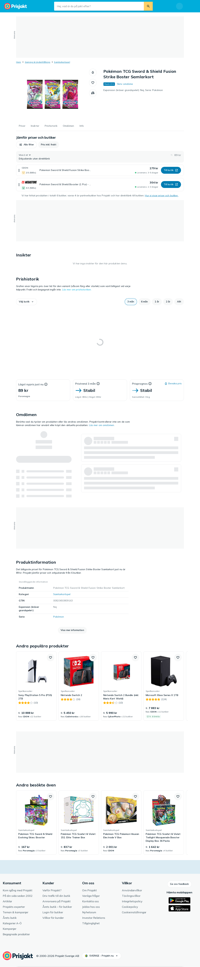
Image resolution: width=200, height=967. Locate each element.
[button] (93, 72)
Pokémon (58, 616)
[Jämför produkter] (93, 93)
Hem (18, 62)
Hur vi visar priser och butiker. (161, 195)
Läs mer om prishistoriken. (77, 289)
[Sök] (148, 6)
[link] (36, 686)
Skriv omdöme (125, 83)
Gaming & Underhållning (37, 62)
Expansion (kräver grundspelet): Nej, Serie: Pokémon (133, 90)
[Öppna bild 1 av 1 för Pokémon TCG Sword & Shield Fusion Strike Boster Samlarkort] (52, 94)
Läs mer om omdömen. (102, 425)
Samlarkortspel (62, 62)
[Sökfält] (99, 6)
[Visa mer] (19, 170)
